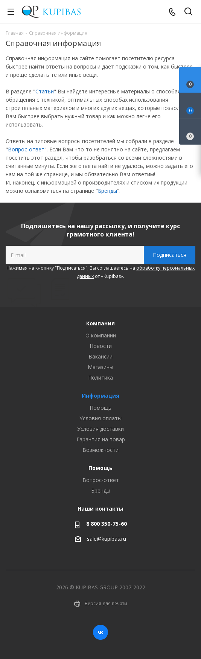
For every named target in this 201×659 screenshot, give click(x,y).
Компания (100, 323)
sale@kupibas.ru (106, 538)
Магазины (100, 367)
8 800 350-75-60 (106, 523)
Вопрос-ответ (26, 149)
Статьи (44, 91)
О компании (100, 335)
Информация (100, 395)
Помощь (100, 407)
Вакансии (100, 356)
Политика (100, 377)
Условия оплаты (100, 418)
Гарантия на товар (100, 439)
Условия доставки (100, 428)
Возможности (100, 449)
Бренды (107, 190)
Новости (101, 345)
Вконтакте (100, 632)
